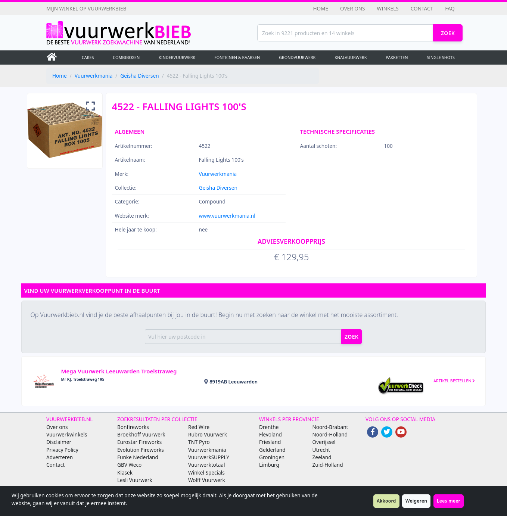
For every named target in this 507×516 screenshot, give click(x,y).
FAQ (450, 8)
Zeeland (322, 457)
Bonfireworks (133, 426)
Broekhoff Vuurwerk (141, 434)
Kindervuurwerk (177, 57)
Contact (422, 8)
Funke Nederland (137, 457)
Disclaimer (58, 441)
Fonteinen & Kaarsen (237, 57)
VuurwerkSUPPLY (208, 457)
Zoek (448, 33)
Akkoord (386, 501)
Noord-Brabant (330, 426)
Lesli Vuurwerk (134, 480)
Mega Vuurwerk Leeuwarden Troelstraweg (119, 371)
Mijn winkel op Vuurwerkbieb (86, 8)
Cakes (88, 57)
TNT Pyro (199, 441)
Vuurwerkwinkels (66, 434)
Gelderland (272, 449)
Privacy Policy (62, 449)
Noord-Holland (330, 434)
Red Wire (198, 426)
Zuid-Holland (327, 464)
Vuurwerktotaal (206, 464)
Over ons (352, 8)
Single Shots (441, 57)
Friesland (270, 441)
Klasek (125, 472)
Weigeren (416, 501)
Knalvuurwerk (351, 57)
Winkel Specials (206, 472)
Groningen (271, 457)
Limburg (269, 464)
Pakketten (397, 57)
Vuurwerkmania (94, 75)
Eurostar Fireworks (139, 441)
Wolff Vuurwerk (206, 480)
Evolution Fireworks (140, 449)
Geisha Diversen (139, 75)
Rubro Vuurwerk (207, 434)
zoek (351, 336)
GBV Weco (129, 464)
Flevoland (270, 434)
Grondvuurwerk (297, 57)
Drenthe (269, 426)
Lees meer (448, 501)
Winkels (388, 8)
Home (320, 8)
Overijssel (324, 441)
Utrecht (321, 449)
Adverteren (59, 457)
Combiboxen (126, 57)
